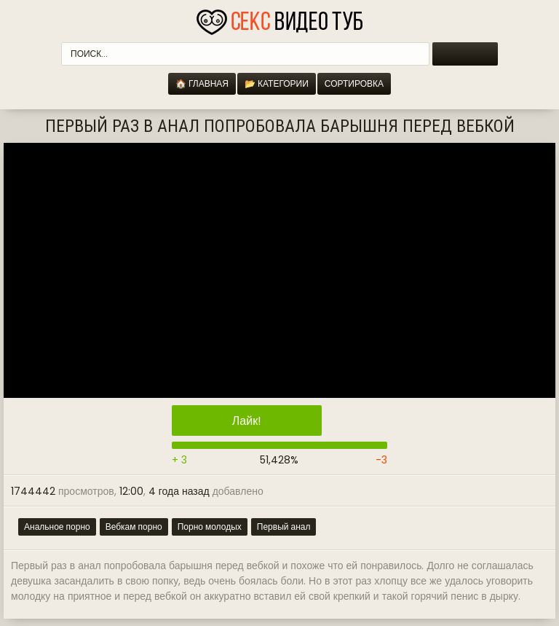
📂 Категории (277, 83)
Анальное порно (57, 526)
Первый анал (284, 526)
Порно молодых (210, 526)
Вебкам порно (134, 526)
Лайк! (246, 420)
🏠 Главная (202, 83)
